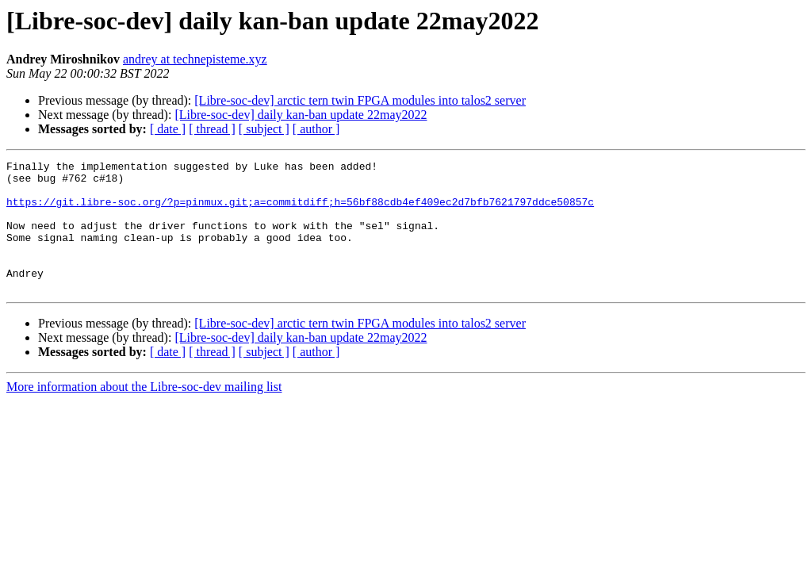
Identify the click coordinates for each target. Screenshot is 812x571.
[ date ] (168, 129)
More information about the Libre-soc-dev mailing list (144, 413)
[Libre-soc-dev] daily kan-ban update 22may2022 (300, 114)
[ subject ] (264, 129)
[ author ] (316, 129)
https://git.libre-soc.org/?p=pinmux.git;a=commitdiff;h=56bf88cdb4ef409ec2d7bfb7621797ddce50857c (300, 211)
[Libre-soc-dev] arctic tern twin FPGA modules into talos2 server (360, 100)
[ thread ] (212, 129)
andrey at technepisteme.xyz (195, 59)
